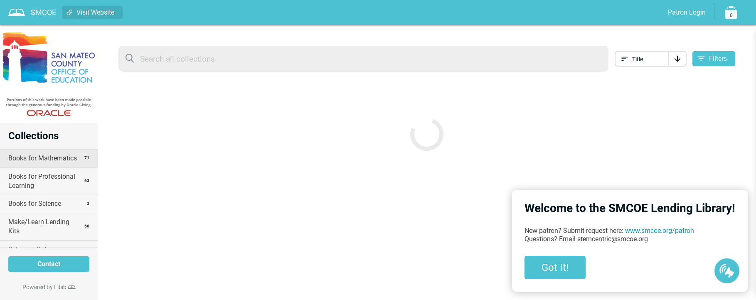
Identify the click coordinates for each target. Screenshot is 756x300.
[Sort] (677, 59)
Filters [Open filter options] (718, 58)
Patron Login (687, 12)
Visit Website (95, 12)
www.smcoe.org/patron (659, 231)
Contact (48, 264)
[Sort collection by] (642, 59)
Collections (33, 136)
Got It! (555, 267)
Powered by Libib (44, 287)
